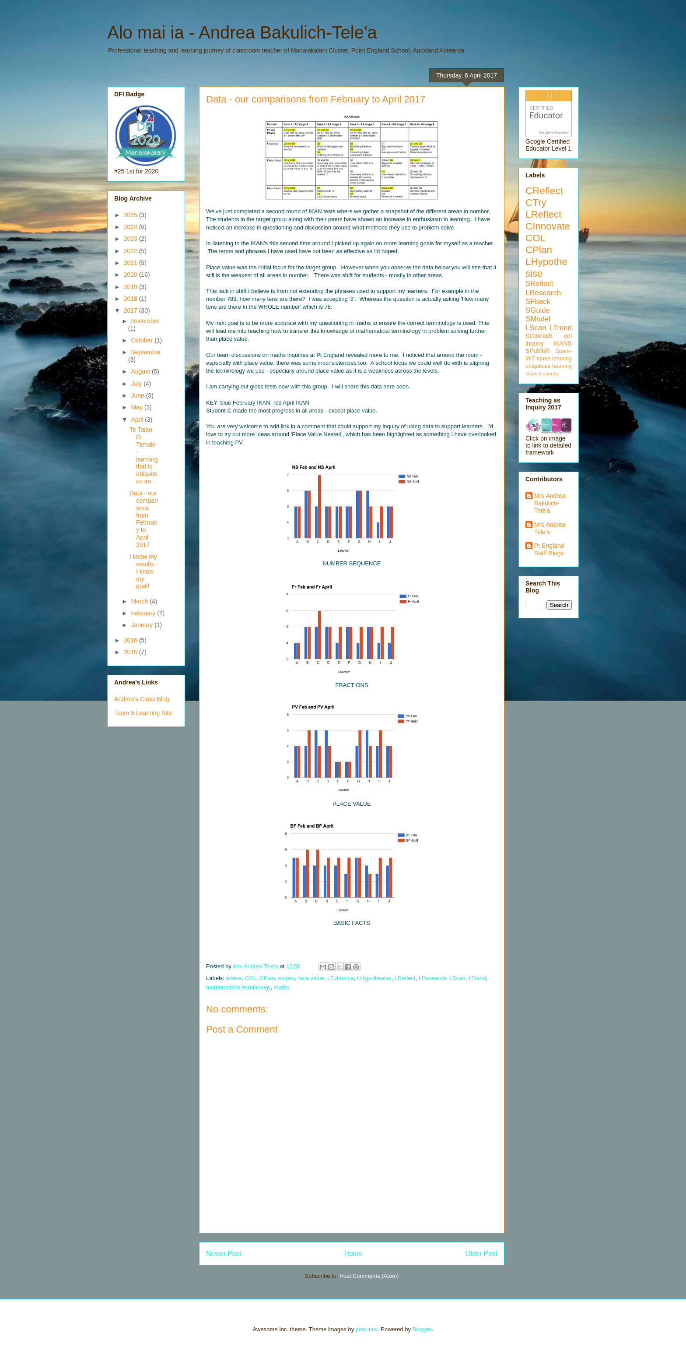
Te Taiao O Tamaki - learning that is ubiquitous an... (144, 455)
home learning (554, 359)
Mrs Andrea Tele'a (550, 528)
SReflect (539, 283)
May (137, 407)
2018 (131, 298)
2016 (131, 640)
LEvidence (340, 978)
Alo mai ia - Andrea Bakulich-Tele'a (242, 32)
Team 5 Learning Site (143, 712)
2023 (131, 238)
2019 (131, 286)
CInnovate (547, 226)
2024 (131, 226)
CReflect (544, 190)
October (142, 340)
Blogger (422, 1329)
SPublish (537, 350)
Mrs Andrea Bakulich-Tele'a (550, 503)
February (144, 613)
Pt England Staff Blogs (549, 549)
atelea (234, 978)
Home (353, 1253)
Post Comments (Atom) (369, 1276)
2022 (131, 250)
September (146, 352)
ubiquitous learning (548, 366)
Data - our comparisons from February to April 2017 (144, 519)
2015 (131, 652)
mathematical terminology (238, 987)
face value (311, 978)
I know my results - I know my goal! (144, 571)
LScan (457, 978)
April (138, 419)
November (145, 320)
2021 (131, 262)
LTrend (477, 978)
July (137, 383)
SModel (537, 319)
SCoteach (538, 335)
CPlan (267, 978)
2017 (131, 310)
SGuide (537, 310)
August (141, 371)
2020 (131, 274)
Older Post (481, 1253)
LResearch (432, 978)
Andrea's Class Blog (141, 698)
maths (281, 987)
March (140, 601)
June (138, 395)
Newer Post (224, 1253)
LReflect (405, 978)
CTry (535, 202)
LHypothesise (374, 978)
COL (250, 978)
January (142, 624)
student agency (542, 373)
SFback (537, 301)
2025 (131, 215)
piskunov (367, 1329)
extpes (286, 978)
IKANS (562, 343)
